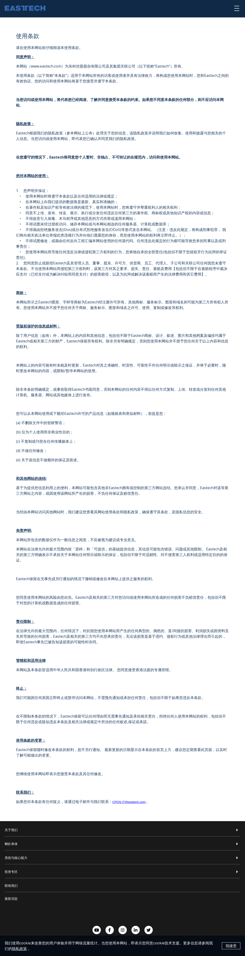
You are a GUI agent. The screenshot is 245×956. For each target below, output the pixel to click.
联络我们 (11, 885)
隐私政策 (19, 949)
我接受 (231, 946)
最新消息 (11, 898)
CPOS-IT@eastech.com (129, 802)
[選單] (236, 8)
